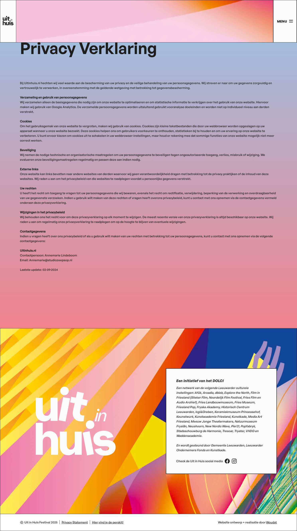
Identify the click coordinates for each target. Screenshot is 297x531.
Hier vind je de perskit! (107, 522)
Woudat (271, 522)
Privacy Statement (75, 522)
